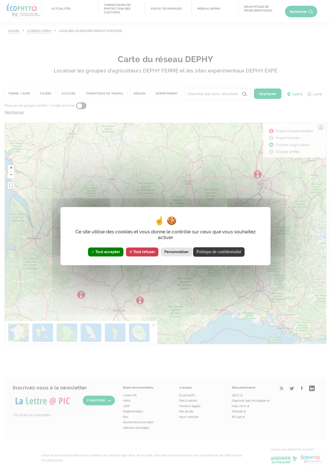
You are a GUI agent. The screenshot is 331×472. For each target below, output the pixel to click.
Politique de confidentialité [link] (219, 251)
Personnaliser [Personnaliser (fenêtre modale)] (176, 252)
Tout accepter (105, 252)
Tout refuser (142, 252)
